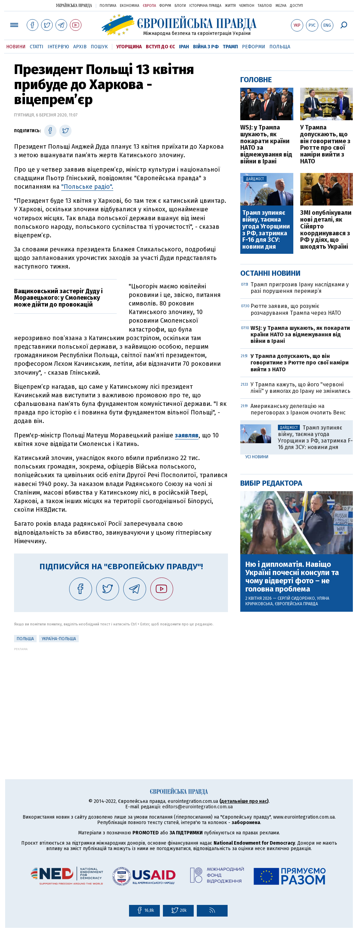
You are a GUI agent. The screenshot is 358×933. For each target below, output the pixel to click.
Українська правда (74, 5)
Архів (80, 47)
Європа (149, 6)
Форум (165, 6)
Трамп (230, 47)
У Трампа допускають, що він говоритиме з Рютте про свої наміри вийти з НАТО (325, 144)
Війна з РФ (206, 47)
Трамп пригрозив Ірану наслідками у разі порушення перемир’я (300, 287)
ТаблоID (265, 6)
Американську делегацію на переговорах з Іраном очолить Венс (298, 409)
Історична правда (205, 6)
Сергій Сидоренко (296, 598)
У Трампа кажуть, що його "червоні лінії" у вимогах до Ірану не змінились (300, 387)
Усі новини (256, 457)
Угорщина (129, 47)
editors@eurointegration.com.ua (197, 807)
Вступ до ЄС (160, 47)
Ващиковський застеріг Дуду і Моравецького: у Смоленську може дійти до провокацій (58, 298)
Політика (108, 6)
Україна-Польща (59, 638)
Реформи (253, 47)
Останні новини (270, 273)
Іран (184, 47)
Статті (36, 47)
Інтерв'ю (58, 47)
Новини (16, 47)
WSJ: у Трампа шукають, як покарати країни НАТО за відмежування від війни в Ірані (266, 144)
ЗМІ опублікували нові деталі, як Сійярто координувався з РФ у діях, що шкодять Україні (325, 230)
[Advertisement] (121, 699)
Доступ (296, 6)
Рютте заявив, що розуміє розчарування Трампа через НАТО (296, 309)
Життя (230, 6)
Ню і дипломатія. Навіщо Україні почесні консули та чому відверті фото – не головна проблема (292, 577)
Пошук (99, 47)
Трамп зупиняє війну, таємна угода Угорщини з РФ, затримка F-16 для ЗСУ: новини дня (266, 230)
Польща (279, 47)
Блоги (180, 6)
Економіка (129, 6)
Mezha (281, 6)
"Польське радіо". (87, 186)
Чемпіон (246, 6)
